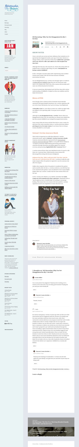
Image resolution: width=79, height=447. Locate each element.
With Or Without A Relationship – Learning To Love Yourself (11, 235)
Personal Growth (8, 25)
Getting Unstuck (8, 290)
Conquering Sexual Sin (9, 246)
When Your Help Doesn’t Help (11, 174)
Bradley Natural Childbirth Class (42, 82)
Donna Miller (38, 277)
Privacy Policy (35, 444)
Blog (5, 29)
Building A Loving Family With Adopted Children (11, 187)
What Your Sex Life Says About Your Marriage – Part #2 (11, 294)
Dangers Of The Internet (10, 180)
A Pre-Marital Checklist (9, 126)
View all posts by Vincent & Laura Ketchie (45, 249)
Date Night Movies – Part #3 (10, 310)
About (6, 32)
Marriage (7, 22)
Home (6, 20)
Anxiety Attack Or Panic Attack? (11, 223)
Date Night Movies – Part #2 (10, 313)
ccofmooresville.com (13, 267)
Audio (35, 257)
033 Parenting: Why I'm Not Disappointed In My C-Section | (53, 369)
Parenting (7, 27)
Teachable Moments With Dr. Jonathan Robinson (11, 177)
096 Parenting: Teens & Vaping (11, 306)
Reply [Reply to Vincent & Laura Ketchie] (35, 304)
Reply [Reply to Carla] (34, 346)
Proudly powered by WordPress (46, 444)
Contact (6, 34)
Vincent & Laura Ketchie (50, 257)
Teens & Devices (8, 303)
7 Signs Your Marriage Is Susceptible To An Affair (10, 119)
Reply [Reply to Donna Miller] (34, 289)
